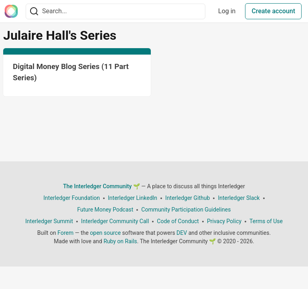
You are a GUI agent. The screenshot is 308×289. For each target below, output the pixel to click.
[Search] (34, 11)
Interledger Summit (49, 221)
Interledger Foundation (71, 198)
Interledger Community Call (115, 221)
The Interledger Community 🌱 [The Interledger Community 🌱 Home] (101, 186)
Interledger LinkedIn (132, 198)
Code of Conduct (178, 221)
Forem (65, 233)
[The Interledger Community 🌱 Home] (11, 11)
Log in (226, 11)
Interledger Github (187, 198)
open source (105, 233)
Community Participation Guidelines (186, 209)
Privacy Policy (224, 221)
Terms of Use (266, 221)
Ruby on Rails (120, 241)
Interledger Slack (238, 198)
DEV (181, 233)
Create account (273, 11)
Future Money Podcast (105, 209)
